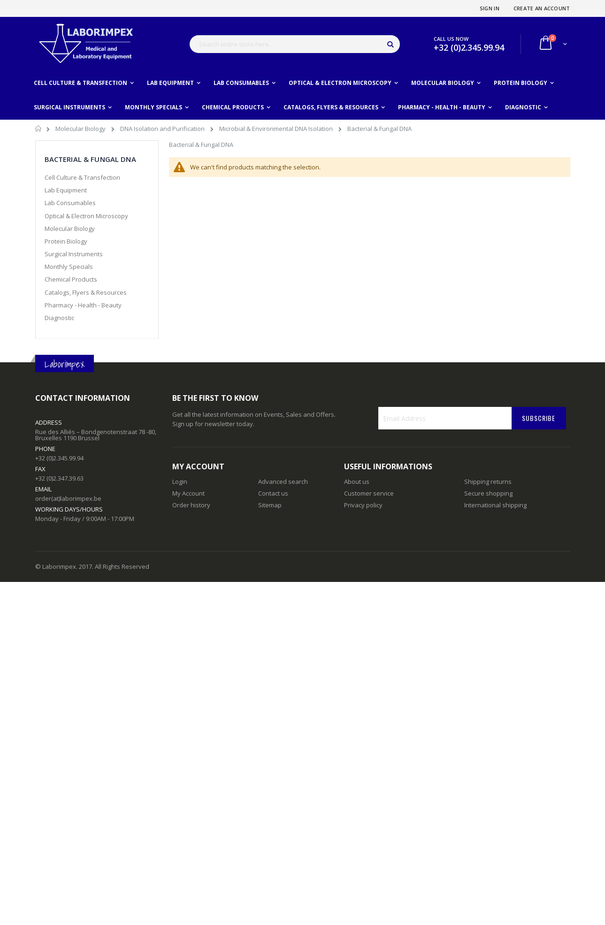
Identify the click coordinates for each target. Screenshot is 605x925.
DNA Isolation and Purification (163, 128)
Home (38, 130)
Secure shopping (488, 493)
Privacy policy (363, 505)
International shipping (495, 505)
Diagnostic (59, 317)
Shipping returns (488, 481)
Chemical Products (71, 279)
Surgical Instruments (74, 254)
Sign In (489, 8)
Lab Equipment (66, 190)
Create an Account (541, 8)
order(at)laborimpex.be (68, 498)
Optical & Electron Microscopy (86, 216)
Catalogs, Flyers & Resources (86, 292)
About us (356, 481)
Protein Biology (66, 241)
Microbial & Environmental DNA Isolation (276, 128)
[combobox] (294, 44)
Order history (191, 505)
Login (179, 481)
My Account (188, 493)
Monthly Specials (69, 266)
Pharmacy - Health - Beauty (83, 305)
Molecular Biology (81, 128)
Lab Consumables (70, 203)
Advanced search (283, 481)
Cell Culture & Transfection (82, 177)
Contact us (273, 493)
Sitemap (270, 505)
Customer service (369, 493)
